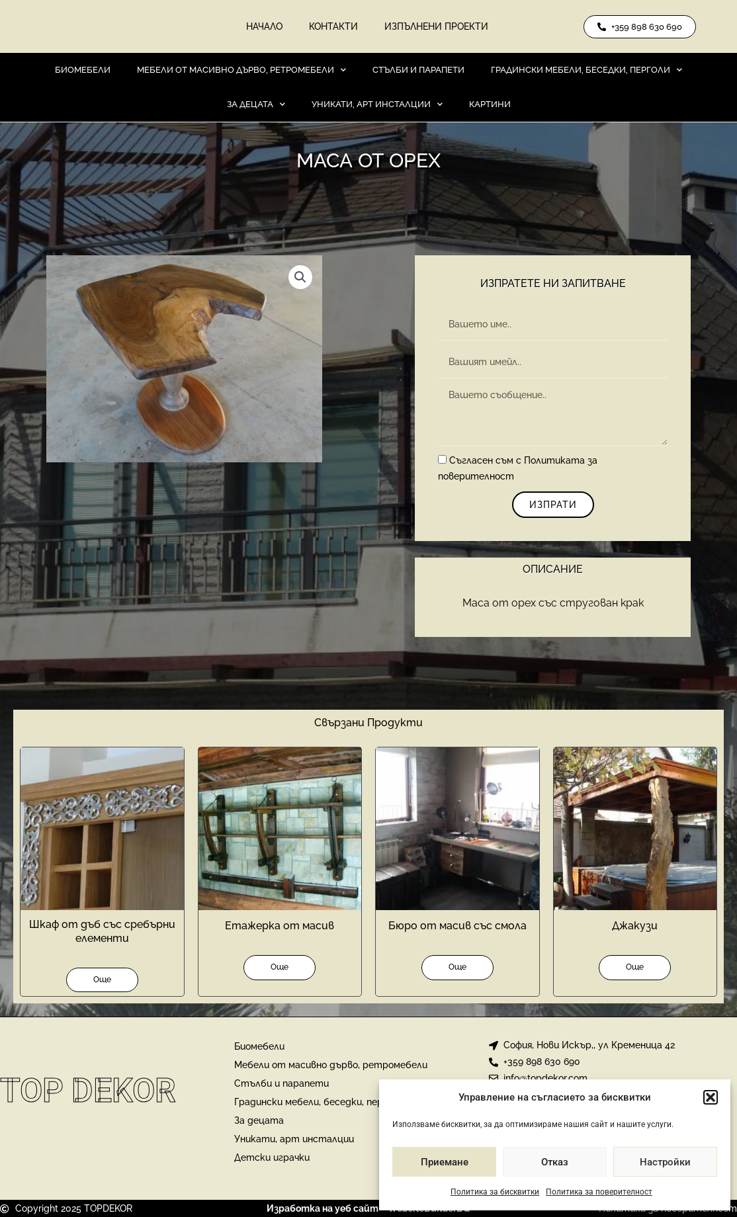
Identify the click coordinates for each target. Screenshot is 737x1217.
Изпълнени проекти (436, 26)
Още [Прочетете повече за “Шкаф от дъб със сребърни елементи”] (102, 979)
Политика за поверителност (599, 1191)
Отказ (554, 1162)
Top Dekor (88, 1090)
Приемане (444, 1162)
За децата (256, 104)
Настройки (665, 1162)
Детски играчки (272, 1157)
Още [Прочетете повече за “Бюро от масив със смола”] (457, 967)
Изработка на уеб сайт (322, 1208)
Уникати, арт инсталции (377, 104)
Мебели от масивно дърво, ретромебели (241, 69)
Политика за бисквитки (495, 1191)
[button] (710, 1097)
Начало (264, 26)
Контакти (333, 26)
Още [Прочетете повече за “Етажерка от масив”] (279, 967)
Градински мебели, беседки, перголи (586, 69)
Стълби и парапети (418, 70)
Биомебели (82, 70)
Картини (490, 104)
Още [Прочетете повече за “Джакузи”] (635, 967)
